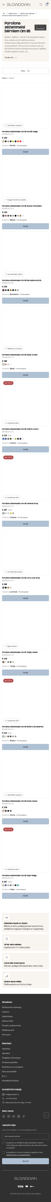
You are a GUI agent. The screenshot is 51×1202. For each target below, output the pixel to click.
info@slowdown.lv (12, 1094)
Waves (12, 220)
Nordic (13, 145)
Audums (5, 1012)
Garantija (6, 1048)
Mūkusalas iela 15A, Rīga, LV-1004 (18, 1102)
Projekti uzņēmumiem (11, 1025)
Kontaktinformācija (10, 1080)
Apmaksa (6, 1053)
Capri (12, 889)
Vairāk (25, 152)
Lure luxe (13, 592)
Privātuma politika (9, 1062)
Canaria (13, 517)
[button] (46, 1115)
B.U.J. (4, 1076)
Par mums (6, 1034)
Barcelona (14, 294)
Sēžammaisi (12, 13)
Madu (12, 368)
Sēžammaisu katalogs (11, 1007)
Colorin (13, 443)
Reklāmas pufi (8, 1030)
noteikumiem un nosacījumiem (18, 1155)
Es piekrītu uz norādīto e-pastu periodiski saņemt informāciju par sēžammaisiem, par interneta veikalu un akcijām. (24, 1145)
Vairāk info (9, 57)
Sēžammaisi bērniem (27, 13)
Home (12, 815)
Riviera (12, 740)
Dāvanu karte (7, 1021)
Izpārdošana (7, 1016)
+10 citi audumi (21, 146)
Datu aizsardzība (9, 1071)
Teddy (12, 666)
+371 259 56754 (11, 1098)
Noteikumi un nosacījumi (12, 1067)
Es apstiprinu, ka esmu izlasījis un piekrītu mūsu (22, 1153)
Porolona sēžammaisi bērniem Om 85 (15, 15)
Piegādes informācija (11, 1058)
